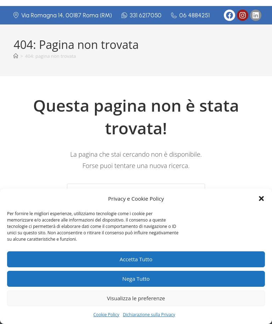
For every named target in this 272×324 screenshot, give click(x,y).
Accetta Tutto (136, 259)
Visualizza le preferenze (136, 298)
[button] (261, 198)
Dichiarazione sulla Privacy (149, 315)
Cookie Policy (106, 315)
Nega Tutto (135, 278)
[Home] (15, 56)
